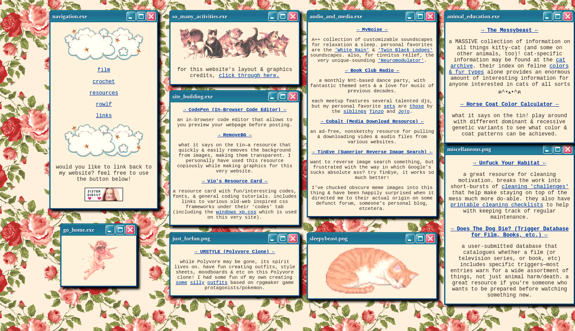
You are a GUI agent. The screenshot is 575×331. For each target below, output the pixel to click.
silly (197, 290)
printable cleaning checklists (497, 213)
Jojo (403, 128)
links (104, 121)
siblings (354, 128)
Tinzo (376, 128)
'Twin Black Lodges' (405, 54)
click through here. (249, 77)
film (103, 70)
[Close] (151, 16)
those (417, 121)
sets (389, 121)
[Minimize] (131, 16)
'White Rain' (352, 54)
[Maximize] (141, 16)
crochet (103, 84)
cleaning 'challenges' (535, 191)
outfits (217, 290)
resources (103, 96)
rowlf (104, 109)
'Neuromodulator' (401, 67)
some (181, 290)
